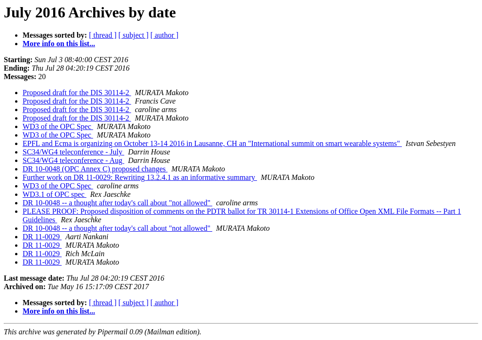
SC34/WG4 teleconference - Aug (73, 160)
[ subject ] (134, 35)
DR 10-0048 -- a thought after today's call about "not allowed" (117, 203)
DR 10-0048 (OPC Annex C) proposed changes (95, 169)
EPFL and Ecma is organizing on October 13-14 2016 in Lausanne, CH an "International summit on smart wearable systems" (212, 143)
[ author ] (165, 35)
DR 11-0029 (42, 237)
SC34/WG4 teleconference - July (73, 152)
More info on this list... (59, 44)
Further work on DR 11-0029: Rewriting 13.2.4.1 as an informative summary (140, 177)
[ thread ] (103, 35)
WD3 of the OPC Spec (58, 126)
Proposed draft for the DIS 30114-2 (77, 93)
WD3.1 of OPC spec (55, 194)
